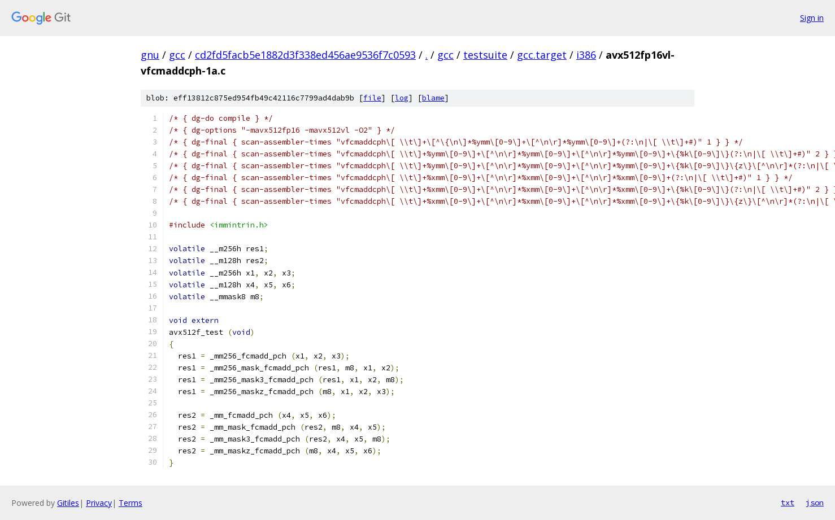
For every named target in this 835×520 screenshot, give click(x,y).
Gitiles (68, 502)
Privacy (99, 502)
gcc (177, 55)
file (372, 98)
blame (433, 98)
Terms (130, 502)
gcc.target (542, 55)
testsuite (485, 55)
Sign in (812, 17)
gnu (150, 55)
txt (787, 502)
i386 (586, 55)
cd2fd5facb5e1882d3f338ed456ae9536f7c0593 (305, 55)
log (401, 98)
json (815, 502)
